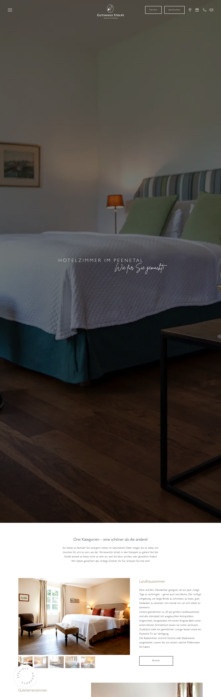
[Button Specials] (28, 677)
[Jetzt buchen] (174, 10)
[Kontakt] (211, 10)
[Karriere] (153, 10)
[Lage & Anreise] (190, 10)
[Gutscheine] (197, 10)
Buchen (156, 661)
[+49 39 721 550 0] (204, 10)
